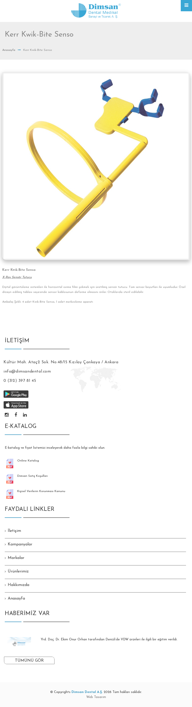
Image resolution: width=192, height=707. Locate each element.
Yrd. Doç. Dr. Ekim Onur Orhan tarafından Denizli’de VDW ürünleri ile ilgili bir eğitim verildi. (109, 639)
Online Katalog (28, 460)
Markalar (16, 558)
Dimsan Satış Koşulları (32, 476)
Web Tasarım (96, 697)
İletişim (14, 531)
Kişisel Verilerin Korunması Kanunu (41, 491)
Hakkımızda (18, 585)
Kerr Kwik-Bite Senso (19, 270)
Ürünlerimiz (18, 571)
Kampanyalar (20, 544)
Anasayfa (8, 50)
